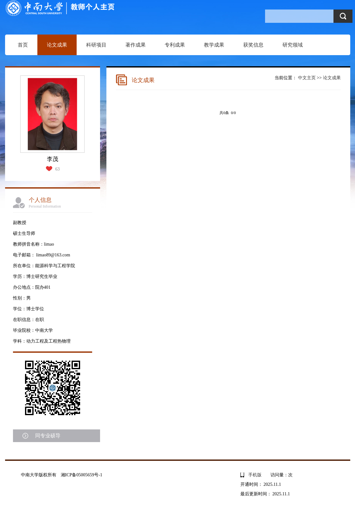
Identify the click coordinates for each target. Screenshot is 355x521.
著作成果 (135, 45)
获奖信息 (253, 45)
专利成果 (175, 45)
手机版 (255, 475)
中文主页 (307, 77)
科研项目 (96, 45)
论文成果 (57, 45)
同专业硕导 (47, 435)
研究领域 (292, 45)
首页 (23, 45)
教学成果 (214, 45)
